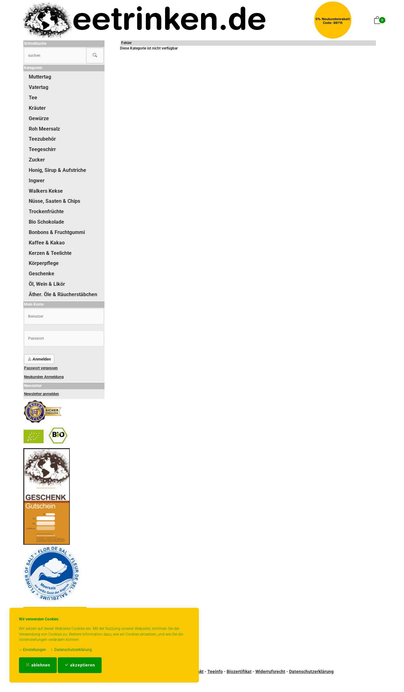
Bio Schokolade (46, 222)
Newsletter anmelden (41, 394)
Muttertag (40, 77)
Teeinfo (215, 671)
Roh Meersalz (44, 129)
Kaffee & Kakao (47, 243)
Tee (33, 98)
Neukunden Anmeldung (44, 377)
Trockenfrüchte (46, 211)
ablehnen (38, 665)
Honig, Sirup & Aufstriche (57, 170)
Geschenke (41, 274)
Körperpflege (44, 263)
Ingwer (37, 181)
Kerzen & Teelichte (50, 253)
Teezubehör (42, 139)
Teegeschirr (42, 149)
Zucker (37, 160)
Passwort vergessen (41, 368)
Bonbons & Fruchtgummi (57, 232)
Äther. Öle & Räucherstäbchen (63, 294)
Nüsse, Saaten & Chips (54, 201)
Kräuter (37, 108)
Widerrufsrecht (270, 671)
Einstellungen (32, 650)
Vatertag (38, 87)
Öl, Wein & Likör (47, 284)
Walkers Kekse (46, 191)
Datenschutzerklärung (71, 650)
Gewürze (39, 118)
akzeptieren (79, 665)
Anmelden (39, 359)
